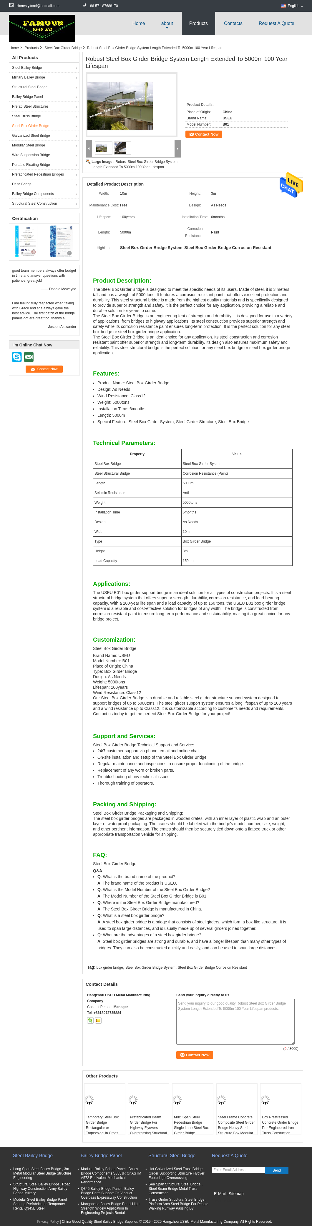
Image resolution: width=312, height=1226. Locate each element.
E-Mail (220, 1193)
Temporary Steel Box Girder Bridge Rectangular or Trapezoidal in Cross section (102, 1127)
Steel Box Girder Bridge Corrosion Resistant (212, 967)
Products (198, 23)
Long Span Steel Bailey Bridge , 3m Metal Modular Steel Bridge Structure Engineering (42, 1173)
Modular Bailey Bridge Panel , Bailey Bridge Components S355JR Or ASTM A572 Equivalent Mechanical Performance (111, 1175)
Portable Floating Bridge (31, 165)
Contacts (233, 23)
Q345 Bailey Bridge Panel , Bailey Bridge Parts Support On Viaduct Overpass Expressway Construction (109, 1193)
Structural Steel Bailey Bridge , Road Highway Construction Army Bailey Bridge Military (42, 1188)
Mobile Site (222, 1201)
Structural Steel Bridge (29, 87)
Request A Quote (276, 23)
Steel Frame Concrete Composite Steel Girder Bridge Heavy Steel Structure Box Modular (236, 1125)
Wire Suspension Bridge (31, 155)
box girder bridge (110, 967)
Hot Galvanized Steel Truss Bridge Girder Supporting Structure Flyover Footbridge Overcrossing (176, 1173)
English (295, 6)
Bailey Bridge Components (33, 194)
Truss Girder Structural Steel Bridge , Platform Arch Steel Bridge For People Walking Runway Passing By (178, 1203)
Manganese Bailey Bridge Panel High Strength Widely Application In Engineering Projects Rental (110, 1208)
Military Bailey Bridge (28, 77)
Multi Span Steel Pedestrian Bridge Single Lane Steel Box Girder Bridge (191, 1125)
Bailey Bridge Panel (27, 97)
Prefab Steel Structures (30, 106)
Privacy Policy (48, 1222)
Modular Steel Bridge (28, 145)
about (167, 23)
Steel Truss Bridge (26, 116)
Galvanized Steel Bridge (31, 136)
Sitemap (235, 1193)
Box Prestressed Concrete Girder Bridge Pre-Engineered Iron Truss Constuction (280, 1125)
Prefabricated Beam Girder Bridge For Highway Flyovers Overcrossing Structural (148, 1125)
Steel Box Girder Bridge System (150, 967)
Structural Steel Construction (34, 203)
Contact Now (206, 134)
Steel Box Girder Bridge (63, 48)
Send (277, 1170)
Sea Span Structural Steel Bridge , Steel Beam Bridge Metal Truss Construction (176, 1188)
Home (138, 23)
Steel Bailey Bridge (27, 68)
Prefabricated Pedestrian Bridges (38, 174)
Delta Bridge (21, 184)
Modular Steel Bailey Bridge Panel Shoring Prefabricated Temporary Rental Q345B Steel (40, 1203)
